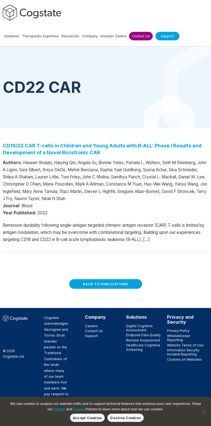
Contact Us (94, 331)
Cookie (78, 409)
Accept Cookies (87, 418)
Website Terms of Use (185, 345)
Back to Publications (105, 284)
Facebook (6, 329)
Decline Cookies (125, 418)
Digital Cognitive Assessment (139, 328)
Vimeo (15, 335)
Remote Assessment (143, 340)
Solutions (136, 317)
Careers (91, 326)
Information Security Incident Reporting (183, 352)
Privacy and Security (180, 319)
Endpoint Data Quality (143, 335)
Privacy (59, 409)
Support (91, 336)
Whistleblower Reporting (178, 338)
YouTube (6, 341)
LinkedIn (6, 335)
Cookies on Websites (184, 359)
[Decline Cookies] (204, 411)
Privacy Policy (178, 331)
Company (95, 317)
